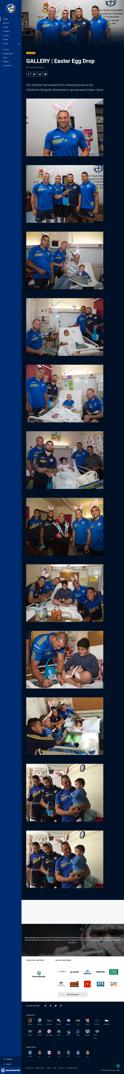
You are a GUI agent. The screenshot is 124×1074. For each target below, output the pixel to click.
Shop (5, 57)
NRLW (5, 39)
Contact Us (61, 1068)
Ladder (6, 31)
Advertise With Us (72, 1068)
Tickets (6, 49)
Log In (7, 1064)
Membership (8, 54)
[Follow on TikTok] (45, 1006)
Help (54, 1068)
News (5, 19)
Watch (6, 23)
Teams (6, 35)
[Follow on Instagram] (61, 1006)
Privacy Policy (39, 1068)
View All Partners (73, 994)
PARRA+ (6, 61)
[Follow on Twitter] (56, 1006)
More (11, 43)
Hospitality (7, 65)
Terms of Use (29, 1068)
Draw (5, 27)
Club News (31, 53)
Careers (49, 1068)
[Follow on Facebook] (50, 1006)
